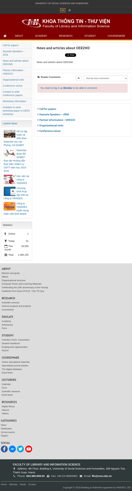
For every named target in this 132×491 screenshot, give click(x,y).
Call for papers (47, 109)
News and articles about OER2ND (15, 62)
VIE (62, 10)
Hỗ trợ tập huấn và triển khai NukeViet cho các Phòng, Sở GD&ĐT (15, 138)
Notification (6, 428)
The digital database (12, 369)
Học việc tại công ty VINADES (22, 179)
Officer (5, 276)
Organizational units (51, 125)
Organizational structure (13, 280)
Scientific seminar (10, 302)
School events (8, 432)
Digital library (8, 406)
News (4, 425)
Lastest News (10, 123)
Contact (32, 484)
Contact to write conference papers (13, 93)
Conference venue (49, 131)
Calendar (6, 384)
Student (90, 35)
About (19, 35)
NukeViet (97, 487)
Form (4, 328)
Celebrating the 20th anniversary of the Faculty (25, 287)
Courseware (116, 35)
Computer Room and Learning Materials (21, 284)
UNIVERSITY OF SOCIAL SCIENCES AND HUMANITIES (61, 3)
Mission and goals (11, 273)
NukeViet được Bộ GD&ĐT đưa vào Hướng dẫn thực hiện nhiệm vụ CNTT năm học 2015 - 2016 (15, 160)
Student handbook (11, 343)
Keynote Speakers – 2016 (54, 114)
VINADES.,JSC (123, 487)
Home (4, 484)
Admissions (7, 324)
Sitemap (13, 484)
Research (66, 35)
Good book (7, 372)
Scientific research (11, 391)
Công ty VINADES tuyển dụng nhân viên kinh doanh (16, 208)
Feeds (23, 484)
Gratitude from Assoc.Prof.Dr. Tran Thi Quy (23, 291)
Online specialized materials (16, 362)
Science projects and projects (16, 306)
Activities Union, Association (16, 339)
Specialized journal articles (15, 365)
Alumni (5, 350)
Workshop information (14, 101)
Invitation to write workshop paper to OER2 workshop (16, 111)
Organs (4, 435)
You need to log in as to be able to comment (68, 88)
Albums (5, 410)
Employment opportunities (15, 347)
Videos (5, 413)
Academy (41, 35)
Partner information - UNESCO (57, 120)
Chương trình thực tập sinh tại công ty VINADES (16, 193)
